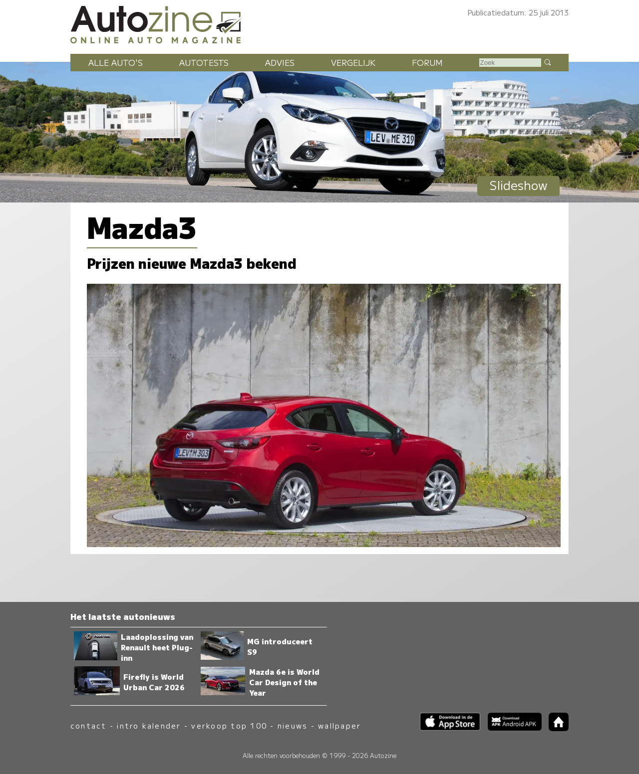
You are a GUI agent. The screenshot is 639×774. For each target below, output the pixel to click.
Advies (280, 62)
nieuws (293, 725)
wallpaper (339, 725)
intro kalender (149, 725)
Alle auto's (115, 62)
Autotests (204, 62)
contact (88, 725)
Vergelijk (353, 62)
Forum (427, 62)
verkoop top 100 (229, 725)
